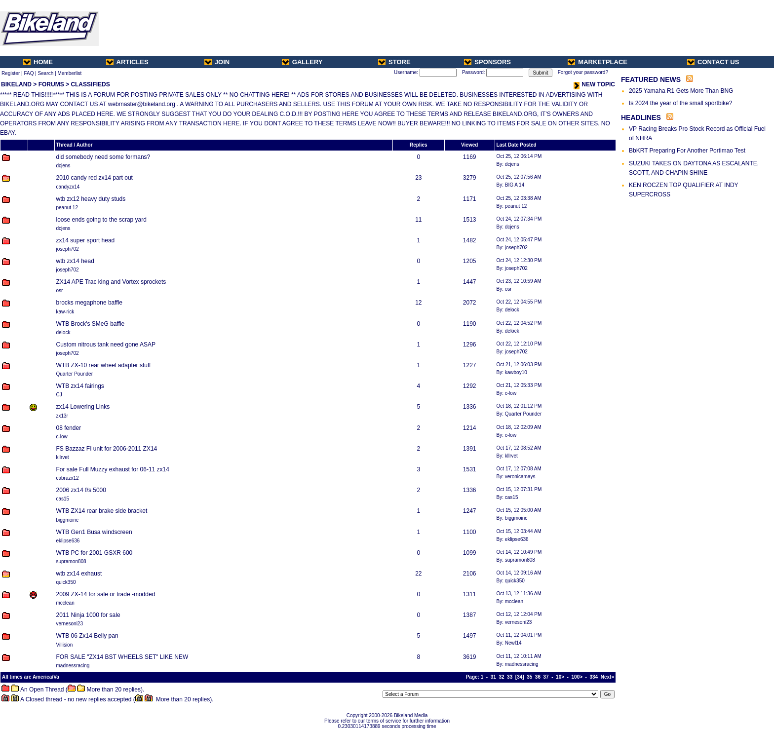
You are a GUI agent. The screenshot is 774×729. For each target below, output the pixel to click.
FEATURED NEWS (651, 79)
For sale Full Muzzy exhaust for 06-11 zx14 (112, 469)
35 (529, 677)
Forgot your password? (583, 72)
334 (594, 677)
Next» (607, 677)
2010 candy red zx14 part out (94, 177)
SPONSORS (487, 62)
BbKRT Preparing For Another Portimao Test (687, 150)
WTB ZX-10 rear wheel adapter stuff (103, 365)
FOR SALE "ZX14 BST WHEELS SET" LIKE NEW (122, 656)
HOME (38, 62)
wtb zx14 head (75, 261)
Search (46, 73)
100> (577, 677)
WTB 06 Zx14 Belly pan (87, 635)
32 (501, 677)
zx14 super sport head (85, 240)
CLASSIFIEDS (90, 84)
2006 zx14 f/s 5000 (81, 490)
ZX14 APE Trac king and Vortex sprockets (111, 281)
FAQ (29, 73)
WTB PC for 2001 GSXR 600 (94, 552)
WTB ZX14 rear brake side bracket (102, 510)
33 (509, 677)
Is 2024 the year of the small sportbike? (680, 103)
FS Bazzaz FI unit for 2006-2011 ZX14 (106, 448)
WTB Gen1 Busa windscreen (94, 532)
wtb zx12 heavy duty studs (91, 198)
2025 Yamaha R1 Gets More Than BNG (681, 90)
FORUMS (51, 84)
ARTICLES (127, 62)
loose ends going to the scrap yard (101, 219)
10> (560, 677)
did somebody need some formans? (103, 156)
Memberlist (69, 73)
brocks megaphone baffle (89, 302)
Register (10, 73)
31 (493, 677)
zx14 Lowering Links (83, 406)
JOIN (217, 62)
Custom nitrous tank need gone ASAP (105, 344)
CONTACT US (713, 62)
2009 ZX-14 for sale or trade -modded (105, 594)
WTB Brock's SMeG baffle (90, 323)
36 (538, 677)
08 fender (68, 427)
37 (546, 677)
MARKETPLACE (597, 62)
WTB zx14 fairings (80, 386)
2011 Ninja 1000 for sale (88, 615)
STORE (394, 62)
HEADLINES (641, 117)
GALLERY (302, 62)
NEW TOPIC (594, 84)
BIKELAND (16, 84)
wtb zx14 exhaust (79, 573)
